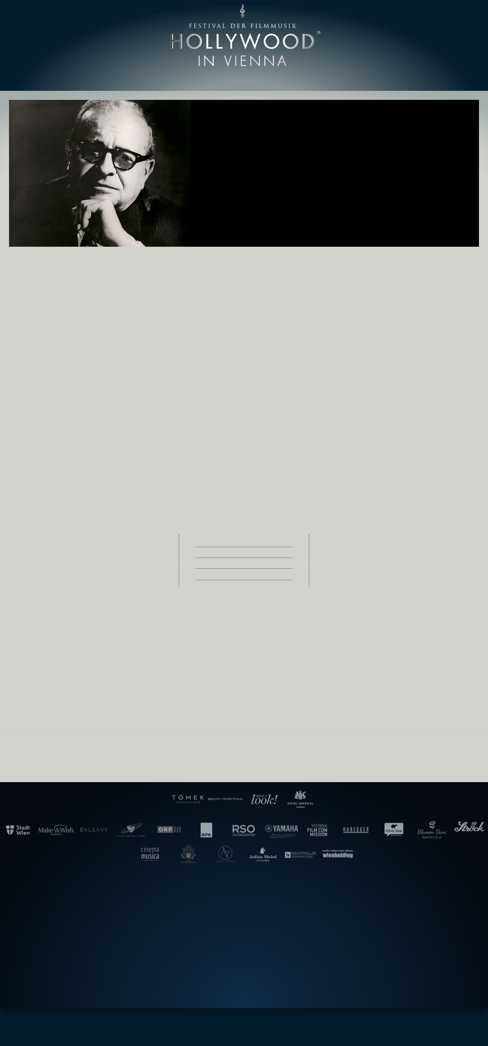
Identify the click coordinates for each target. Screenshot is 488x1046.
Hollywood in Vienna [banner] (244, 35)
